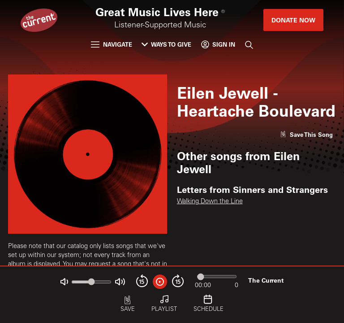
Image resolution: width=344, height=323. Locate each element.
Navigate (111, 44)
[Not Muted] (64, 282)
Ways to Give (166, 44)
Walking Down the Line (210, 202)
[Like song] (306, 134)
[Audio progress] (217, 276)
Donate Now (293, 20)
